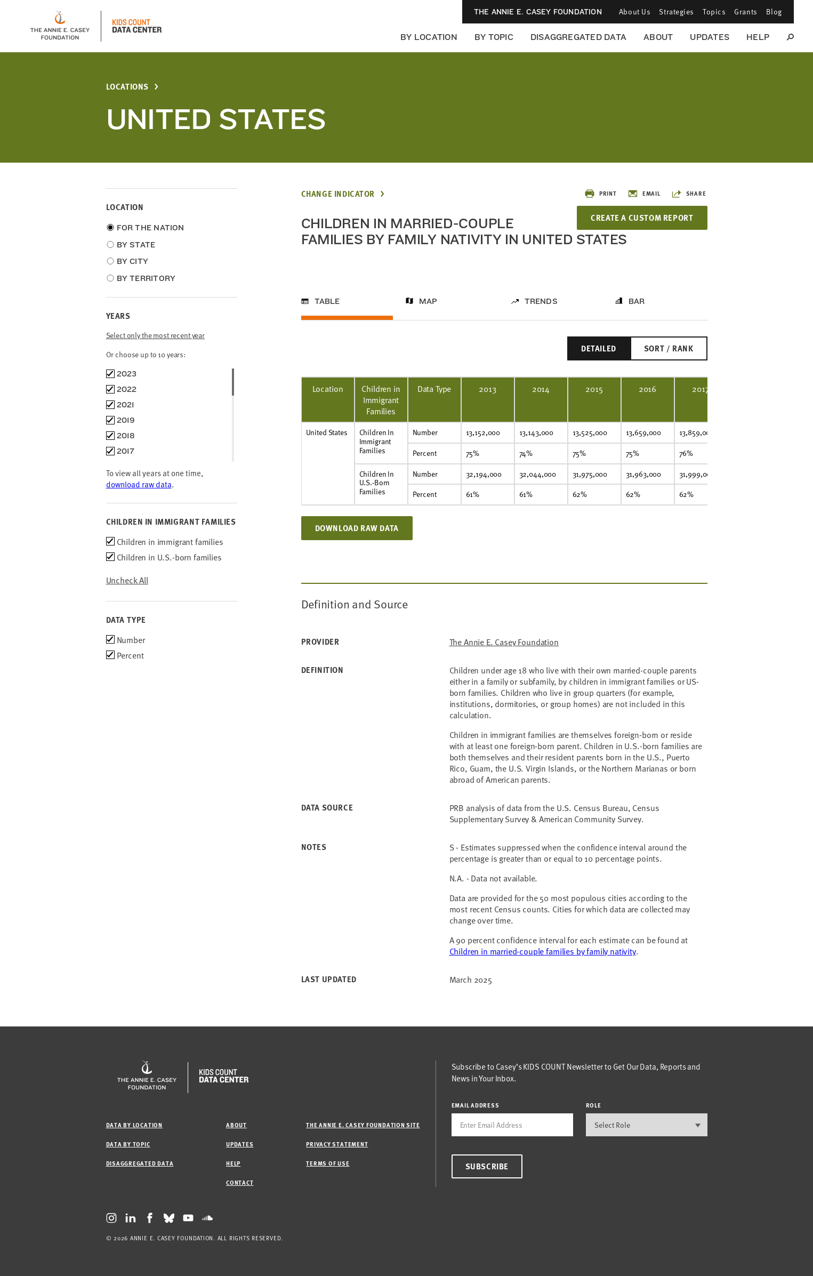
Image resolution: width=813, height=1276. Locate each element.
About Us (634, 11)
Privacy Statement (337, 1144)
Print (600, 193)
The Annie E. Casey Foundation (538, 11)
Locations (127, 86)
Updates (709, 37)
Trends (541, 301)
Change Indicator (338, 193)
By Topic (493, 37)
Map (428, 301)
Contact (239, 1182)
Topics (714, 11)
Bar (637, 301)
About (658, 37)
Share (688, 193)
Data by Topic (128, 1144)
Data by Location (134, 1125)
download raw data (139, 483)
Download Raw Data (357, 528)
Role (593, 1105)
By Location (428, 37)
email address (476, 1105)
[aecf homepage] (60, 26)
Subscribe (487, 1166)
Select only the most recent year (155, 335)
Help (757, 37)
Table (327, 301)
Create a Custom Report (642, 217)
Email (644, 193)
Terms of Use (327, 1163)
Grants (745, 11)
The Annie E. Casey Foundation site (363, 1125)
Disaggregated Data (578, 37)
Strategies (676, 11)
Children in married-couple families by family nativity (542, 951)
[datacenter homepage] (137, 26)
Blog (774, 11)
